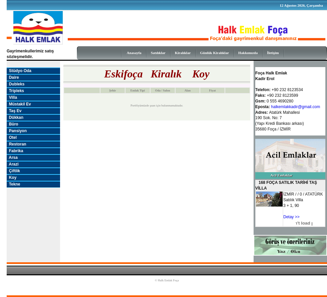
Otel (12, 137)
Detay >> (291, 217)
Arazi (13, 164)
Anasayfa (134, 53)
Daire (13, 77)
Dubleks (15, 84)
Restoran (16, 144)
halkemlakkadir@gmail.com (295, 106)
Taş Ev (14, 110)
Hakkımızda (248, 53)
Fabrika (15, 150)
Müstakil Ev (19, 104)
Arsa (12, 157)
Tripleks (15, 90)
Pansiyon (17, 130)
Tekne (13, 184)
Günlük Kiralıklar (214, 53)
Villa (12, 97)
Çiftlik (13, 171)
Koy (11, 177)
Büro (12, 124)
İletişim (273, 53)
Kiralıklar (183, 53)
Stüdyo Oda (19, 70)
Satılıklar (158, 53)
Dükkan (15, 117)
